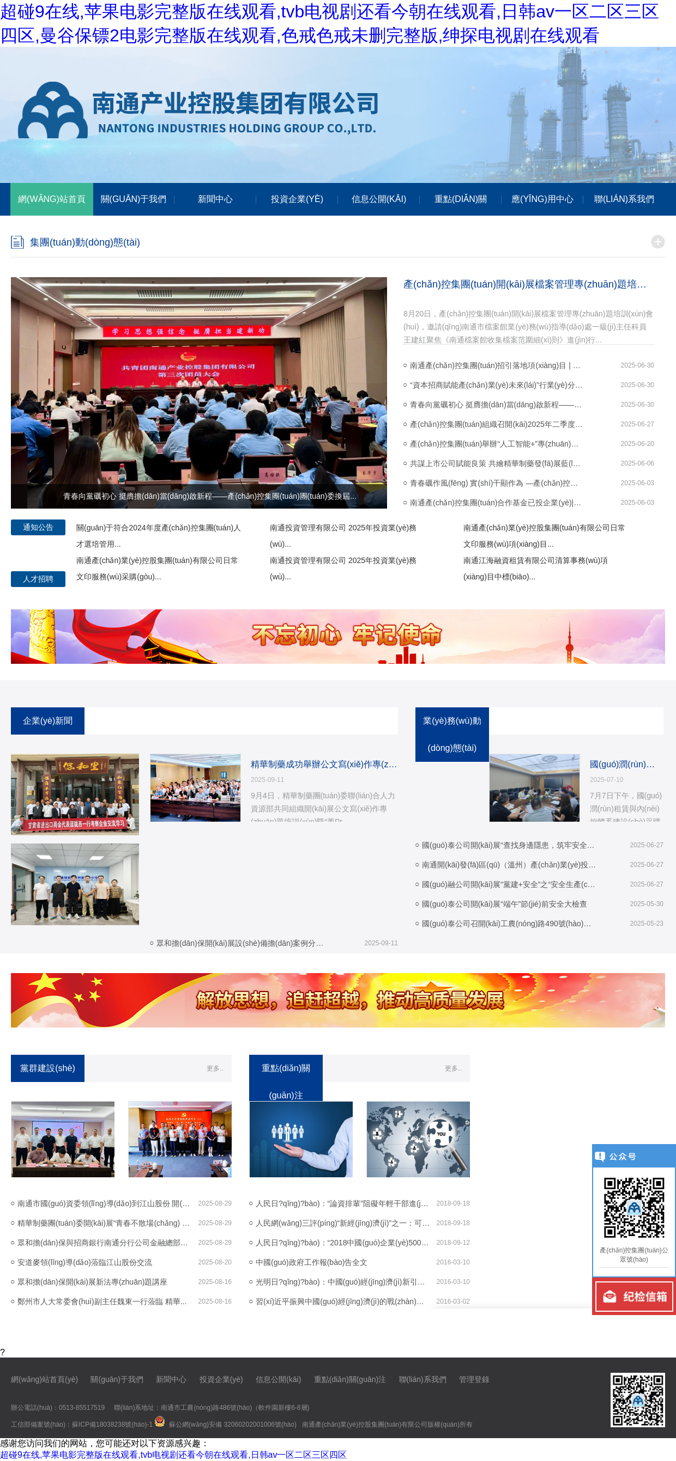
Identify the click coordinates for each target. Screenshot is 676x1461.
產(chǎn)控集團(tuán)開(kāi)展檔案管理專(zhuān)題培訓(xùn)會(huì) (528, 284)
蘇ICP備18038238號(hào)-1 (112, 1424)
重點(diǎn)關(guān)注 (350, 1379)
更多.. (215, 1068)
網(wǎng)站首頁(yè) (44, 1379)
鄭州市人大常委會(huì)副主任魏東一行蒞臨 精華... (101, 1301)
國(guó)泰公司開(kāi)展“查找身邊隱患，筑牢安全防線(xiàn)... (509, 845)
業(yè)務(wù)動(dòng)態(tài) (452, 734)
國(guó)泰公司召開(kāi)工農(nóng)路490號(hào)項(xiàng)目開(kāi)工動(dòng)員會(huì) (509, 923)
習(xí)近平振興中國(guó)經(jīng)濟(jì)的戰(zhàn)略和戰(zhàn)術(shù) (343, 1301)
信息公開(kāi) (278, 1379)
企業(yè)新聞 (48, 720)
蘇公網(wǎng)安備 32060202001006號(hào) (233, 1424)
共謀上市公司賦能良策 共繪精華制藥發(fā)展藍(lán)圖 (497, 463)
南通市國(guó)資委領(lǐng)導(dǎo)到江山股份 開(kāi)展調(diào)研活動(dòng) (104, 1203)
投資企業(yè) (221, 1379)
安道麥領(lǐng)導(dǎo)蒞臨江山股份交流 (84, 1262)
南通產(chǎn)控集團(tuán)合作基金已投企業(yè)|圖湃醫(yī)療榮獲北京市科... (497, 502)
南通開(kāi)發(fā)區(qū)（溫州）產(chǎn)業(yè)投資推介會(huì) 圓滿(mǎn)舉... (509, 864)
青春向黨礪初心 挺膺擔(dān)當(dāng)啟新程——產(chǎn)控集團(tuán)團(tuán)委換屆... (497, 404)
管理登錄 (474, 1379)
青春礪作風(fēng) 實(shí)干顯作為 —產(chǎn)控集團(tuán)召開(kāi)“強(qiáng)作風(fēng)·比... (497, 483)
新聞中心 (171, 1379)
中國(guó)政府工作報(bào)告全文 (311, 1262)
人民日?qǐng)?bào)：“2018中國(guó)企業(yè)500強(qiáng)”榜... (343, 1242)
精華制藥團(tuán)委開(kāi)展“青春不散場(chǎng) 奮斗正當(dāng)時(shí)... (104, 1223)
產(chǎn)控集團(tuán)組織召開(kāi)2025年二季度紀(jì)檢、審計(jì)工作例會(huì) (497, 424)
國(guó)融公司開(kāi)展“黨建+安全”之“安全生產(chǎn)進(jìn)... (509, 884)
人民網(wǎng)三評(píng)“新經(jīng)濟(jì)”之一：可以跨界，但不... (343, 1223)
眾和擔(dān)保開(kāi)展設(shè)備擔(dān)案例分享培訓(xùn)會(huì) (243, 943)
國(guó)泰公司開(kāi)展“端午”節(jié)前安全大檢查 (504, 904)
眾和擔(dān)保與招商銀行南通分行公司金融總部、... (104, 1242)
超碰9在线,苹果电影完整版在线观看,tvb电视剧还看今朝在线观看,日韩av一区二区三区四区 (173, 1454)
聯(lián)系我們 (422, 1379)
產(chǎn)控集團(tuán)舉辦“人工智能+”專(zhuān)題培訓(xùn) (497, 443)
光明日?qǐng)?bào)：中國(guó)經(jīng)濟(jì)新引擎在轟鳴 (343, 1281)
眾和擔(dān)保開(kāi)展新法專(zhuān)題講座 (92, 1281)
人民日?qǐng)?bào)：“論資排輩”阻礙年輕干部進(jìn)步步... (343, 1203)
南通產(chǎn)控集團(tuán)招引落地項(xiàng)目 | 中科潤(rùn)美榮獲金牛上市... (497, 365)
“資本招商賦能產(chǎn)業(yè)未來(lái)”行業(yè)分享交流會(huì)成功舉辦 (497, 385)
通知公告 (38, 527)
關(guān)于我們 (116, 1379)
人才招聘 (38, 578)
